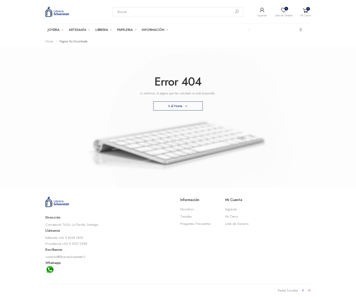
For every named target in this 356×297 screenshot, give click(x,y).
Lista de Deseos (237, 223)
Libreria (101, 29)
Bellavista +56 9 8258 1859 (64, 238)
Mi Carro (231, 216)
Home (49, 41)
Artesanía (77, 29)
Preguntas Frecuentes (195, 223)
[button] (305, 12)
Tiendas (186, 216)
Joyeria (54, 29)
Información (153, 29)
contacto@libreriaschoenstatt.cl (65, 257)
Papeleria (125, 29)
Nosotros (187, 209)
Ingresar (231, 209)
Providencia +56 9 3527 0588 (66, 243)
